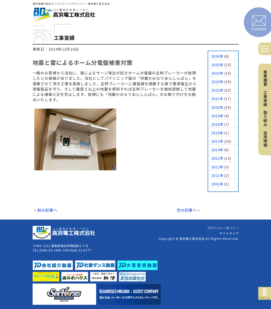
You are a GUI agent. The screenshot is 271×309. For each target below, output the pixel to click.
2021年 (217, 98)
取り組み (265, 118)
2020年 (217, 107)
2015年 (217, 141)
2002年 (217, 183)
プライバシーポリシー (223, 228)
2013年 (217, 158)
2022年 (217, 90)
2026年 (217, 56)
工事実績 (265, 98)
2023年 (217, 81)
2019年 (217, 115)
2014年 (217, 149)
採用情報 (265, 139)
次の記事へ (187, 210)
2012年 (217, 166)
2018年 (217, 124)
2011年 (217, 175)
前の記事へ (47, 210)
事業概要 (265, 78)
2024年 (217, 73)
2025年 (217, 64)
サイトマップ (229, 233)
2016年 (217, 132)
